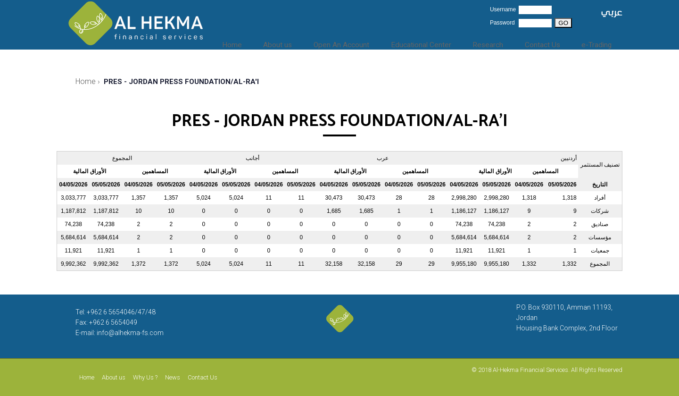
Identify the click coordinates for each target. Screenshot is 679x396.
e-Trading (598, 42)
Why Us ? (145, 377)
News (172, 377)
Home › (87, 81)
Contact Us (547, 42)
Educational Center (432, 42)
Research (496, 42)
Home (253, 42)
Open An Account (354, 42)
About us (294, 42)
